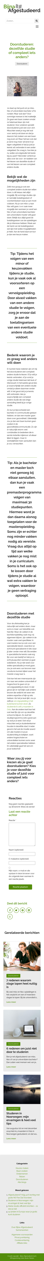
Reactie (12, 820)
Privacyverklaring (22, 1237)
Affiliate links (22, 1243)
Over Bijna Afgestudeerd (22, 1227)
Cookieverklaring (22, 1240)
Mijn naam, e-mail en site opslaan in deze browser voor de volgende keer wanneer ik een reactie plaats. (21, 875)
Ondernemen (22, 1174)
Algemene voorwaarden (22, 1235)
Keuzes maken (22, 1168)
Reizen (22, 1176)
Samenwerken (22, 1230)
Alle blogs (22, 1182)
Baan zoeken (22, 1171)
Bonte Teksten (29, 1258)
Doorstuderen (22, 1179)
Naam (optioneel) (16, 850)
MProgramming (15, 1258)
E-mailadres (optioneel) (19, 859)
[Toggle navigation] (36, 26)
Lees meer (11, 1002)
